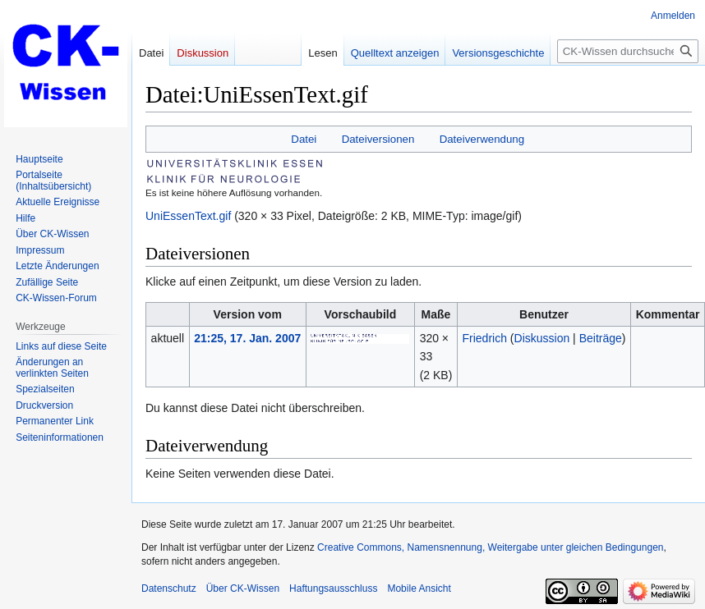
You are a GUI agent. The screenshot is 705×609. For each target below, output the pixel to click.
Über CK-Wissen (242, 588)
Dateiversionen (378, 139)
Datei (303, 139)
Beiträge (600, 338)
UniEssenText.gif (188, 215)
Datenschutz (168, 588)
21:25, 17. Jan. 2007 (247, 338)
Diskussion (542, 338)
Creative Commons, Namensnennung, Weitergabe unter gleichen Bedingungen (490, 547)
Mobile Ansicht (418, 588)
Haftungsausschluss (333, 588)
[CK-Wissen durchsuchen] (627, 51)
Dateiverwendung (482, 139)
